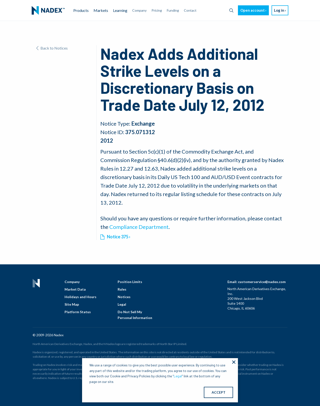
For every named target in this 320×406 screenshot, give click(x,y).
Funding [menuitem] (173, 10)
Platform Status (78, 312)
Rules (122, 289)
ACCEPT (219, 392)
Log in (279, 10)
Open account (252, 10)
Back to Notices (52, 48)
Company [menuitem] (139, 10)
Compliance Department (139, 227)
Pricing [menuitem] (156, 10)
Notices (124, 297)
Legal (122, 304)
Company (72, 282)
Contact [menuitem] (190, 10)
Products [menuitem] (81, 10)
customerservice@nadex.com (262, 282)
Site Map (72, 304)
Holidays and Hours (80, 297)
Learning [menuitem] (120, 10)
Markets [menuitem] (101, 10)
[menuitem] (48, 10)
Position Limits (130, 282)
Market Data (75, 289)
